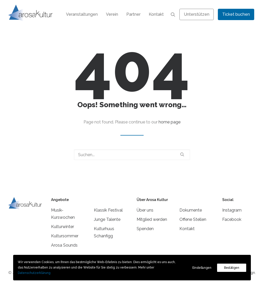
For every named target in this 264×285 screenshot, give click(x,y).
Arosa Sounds (64, 245)
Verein (112, 14)
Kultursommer (64, 235)
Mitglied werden (152, 219)
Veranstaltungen (82, 14)
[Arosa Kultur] (30, 13)
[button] (173, 14)
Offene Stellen (192, 219)
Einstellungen (201, 268)
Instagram (232, 210)
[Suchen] (132, 154)
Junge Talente (107, 219)
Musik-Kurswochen (63, 214)
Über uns (145, 210)
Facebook (231, 219)
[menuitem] (81, 14)
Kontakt (156, 14)
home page (169, 122)
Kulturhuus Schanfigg (104, 232)
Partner (133, 14)
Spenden (145, 228)
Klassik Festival (108, 210)
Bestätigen (231, 268)
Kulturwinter (62, 226)
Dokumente (190, 210)
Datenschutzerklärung (34, 273)
